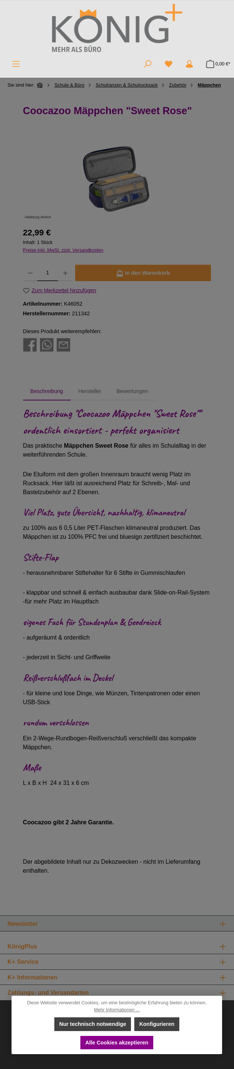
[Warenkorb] (216, 64)
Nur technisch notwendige (93, 1024)
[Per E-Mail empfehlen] (63, 344)
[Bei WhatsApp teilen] (46, 344)
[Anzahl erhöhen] (65, 273)
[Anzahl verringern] (30, 273)
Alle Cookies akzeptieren (117, 1042)
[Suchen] (147, 64)
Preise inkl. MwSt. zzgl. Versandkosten (63, 250)
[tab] (47, 391)
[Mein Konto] (189, 64)
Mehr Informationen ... (117, 1009)
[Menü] (16, 64)
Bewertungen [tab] (132, 391)
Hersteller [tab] (90, 391)
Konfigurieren (157, 1024)
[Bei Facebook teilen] (30, 344)
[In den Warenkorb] (143, 273)
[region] (117, 179)
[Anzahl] (47, 273)
